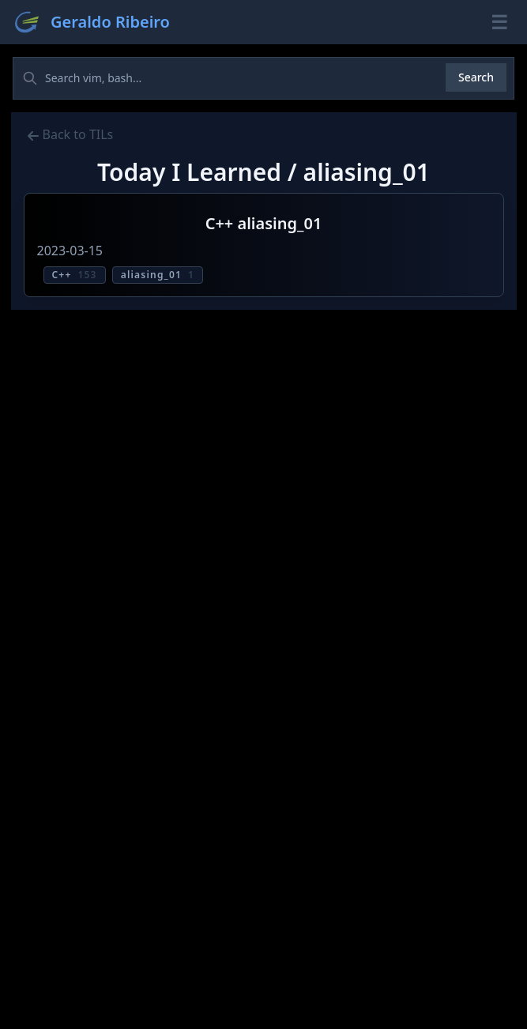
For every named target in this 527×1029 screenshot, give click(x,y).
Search (476, 77)
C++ (74, 274)
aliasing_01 (157, 274)
